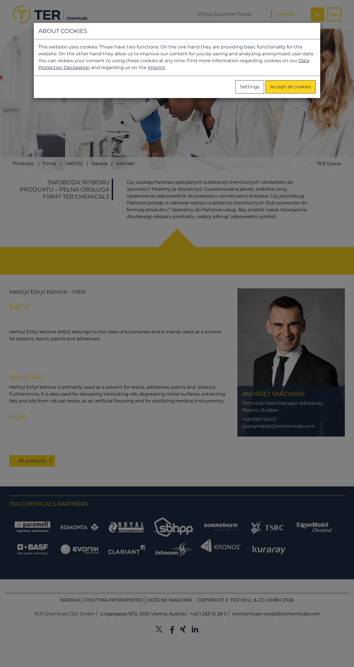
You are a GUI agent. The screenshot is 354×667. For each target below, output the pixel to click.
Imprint (156, 67)
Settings (249, 86)
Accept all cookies (290, 86)
